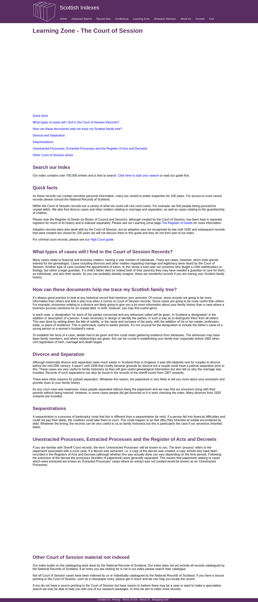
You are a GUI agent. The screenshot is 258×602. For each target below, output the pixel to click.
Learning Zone (141, 18)
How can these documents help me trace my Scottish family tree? (77, 129)
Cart (211, 18)
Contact (200, 18)
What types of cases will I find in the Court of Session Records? (76, 122)
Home (63, 18)
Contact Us (103, 599)
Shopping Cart (160, 599)
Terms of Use (130, 599)
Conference (122, 18)
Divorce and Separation (49, 135)
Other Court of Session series (53, 155)
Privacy (116, 599)
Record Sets (103, 18)
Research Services (165, 18)
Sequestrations (43, 142)
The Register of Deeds (177, 223)
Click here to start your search (138, 175)
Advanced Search (81, 18)
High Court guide (101, 239)
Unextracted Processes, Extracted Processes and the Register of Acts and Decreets (90, 148)
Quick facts (40, 115)
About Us (185, 18)
